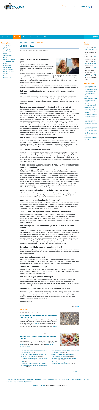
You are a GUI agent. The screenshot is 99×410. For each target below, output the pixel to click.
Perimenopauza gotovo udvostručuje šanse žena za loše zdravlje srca (91, 116)
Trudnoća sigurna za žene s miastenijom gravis (90, 95)
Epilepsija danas (7, 48)
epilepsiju (37, 323)
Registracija (83, 6)
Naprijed (75, 371)
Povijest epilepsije (7, 45)
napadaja (55, 326)
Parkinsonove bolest (25, 346)
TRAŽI (65, 6)
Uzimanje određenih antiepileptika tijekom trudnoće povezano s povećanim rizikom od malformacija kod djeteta (34, 365)
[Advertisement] (49, 23)
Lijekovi (39, 37)
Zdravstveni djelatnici (92, 37)
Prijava (75, 6)
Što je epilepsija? (7, 50)
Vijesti (9, 37)
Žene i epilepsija (7, 67)
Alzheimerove (49, 344)
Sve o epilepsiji (6, 43)
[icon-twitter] (89, 7)
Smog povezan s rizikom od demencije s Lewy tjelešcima (91, 100)
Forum (31, 37)
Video (46, 37)
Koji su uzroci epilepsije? (9, 59)
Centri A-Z (17, 37)
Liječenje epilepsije (7, 65)
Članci (24, 37)
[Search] (53, 6)
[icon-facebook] (92, 7)
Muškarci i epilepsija (8, 69)
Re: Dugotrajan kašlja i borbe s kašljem (91, 49)
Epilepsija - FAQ (7, 77)
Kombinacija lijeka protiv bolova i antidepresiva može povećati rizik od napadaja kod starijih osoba (34, 360)
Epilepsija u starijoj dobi (8, 71)
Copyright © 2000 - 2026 (38, 385)
